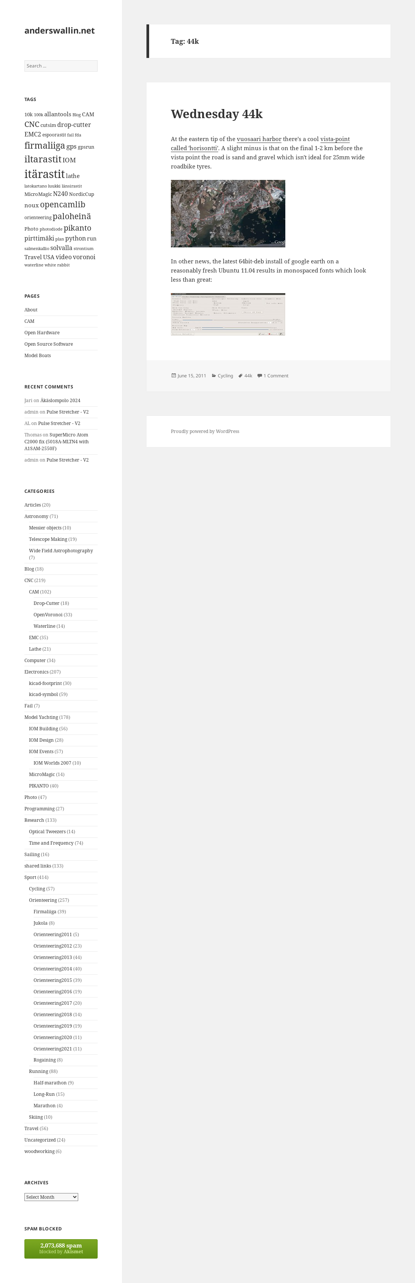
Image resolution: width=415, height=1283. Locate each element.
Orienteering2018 (53, 1014)
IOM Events (41, 751)
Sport (30, 877)
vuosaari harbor (259, 139)
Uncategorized (40, 1140)
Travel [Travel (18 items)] (33, 257)
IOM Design (41, 740)
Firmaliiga (45, 911)
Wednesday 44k (217, 114)
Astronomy (36, 516)
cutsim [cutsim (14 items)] (48, 125)
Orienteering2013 (53, 957)
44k (248, 375)
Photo (30, 797)
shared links (37, 866)
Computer (35, 660)
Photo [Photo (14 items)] (31, 228)
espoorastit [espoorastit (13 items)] (54, 135)
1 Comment (276, 375)
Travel (31, 1128)
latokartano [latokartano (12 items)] (35, 186)
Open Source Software (48, 344)
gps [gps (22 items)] (71, 146)
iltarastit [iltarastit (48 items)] (42, 158)
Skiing (36, 1117)
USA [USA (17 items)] (49, 257)
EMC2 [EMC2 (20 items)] (32, 134)
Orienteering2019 (53, 1026)
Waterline (44, 626)
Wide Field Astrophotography (61, 550)
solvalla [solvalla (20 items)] (61, 248)
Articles (32, 505)
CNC (28, 580)
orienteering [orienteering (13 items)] (37, 217)
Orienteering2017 (53, 1003)
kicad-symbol (43, 694)
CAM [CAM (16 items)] (88, 114)
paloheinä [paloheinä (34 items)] (72, 216)
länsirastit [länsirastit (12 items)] (72, 186)
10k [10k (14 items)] (28, 114)
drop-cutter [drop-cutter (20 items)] (74, 124)
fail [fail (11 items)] (70, 135)
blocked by (61, 1248)
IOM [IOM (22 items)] (69, 160)
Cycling (37, 888)
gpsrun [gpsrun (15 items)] (86, 146)
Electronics (36, 672)
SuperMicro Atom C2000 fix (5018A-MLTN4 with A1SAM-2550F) (56, 441)
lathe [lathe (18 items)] (73, 176)
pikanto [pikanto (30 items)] (78, 228)
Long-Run (44, 1094)
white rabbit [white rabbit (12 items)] (57, 265)
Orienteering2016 (53, 991)
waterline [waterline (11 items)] (33, 265)
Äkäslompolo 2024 (60, 400)
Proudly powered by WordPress (205, 431)
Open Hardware (42, 332)
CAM (29, 321)
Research (34, 820)
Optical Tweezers (47, 831)
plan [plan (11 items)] (59, 239)
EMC (34, 637)
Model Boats (37, 355)
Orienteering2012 (53, 946)
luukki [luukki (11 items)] (54, 186)
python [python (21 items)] (75, 238)
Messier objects (45, 527)
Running (38, 1071)
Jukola (41, 923)
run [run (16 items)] (92, 238)
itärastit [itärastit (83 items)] (44, 173)
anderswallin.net (59, 30)
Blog (29, 569)
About (30, 309)
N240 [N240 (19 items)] (60, 193)
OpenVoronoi (48, 614)
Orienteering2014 (53, 968)
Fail (28, 705)
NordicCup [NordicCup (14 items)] (81, 194)
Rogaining (45, 1060)
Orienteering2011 (53, 934)
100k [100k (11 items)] (38, 114)
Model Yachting (41, 717)
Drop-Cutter (47, 603)
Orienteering (43, 900)
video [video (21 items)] (64, 256)
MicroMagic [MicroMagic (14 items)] (38, 194)
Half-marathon (50, 1082)
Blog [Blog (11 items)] (76, 114)
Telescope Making (48, 539)
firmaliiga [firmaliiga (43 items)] (44, 145)
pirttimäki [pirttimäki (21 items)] (39, 238)
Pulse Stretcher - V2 (68, 412)
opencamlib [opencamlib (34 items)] (62, 204)
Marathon (45, 1105)
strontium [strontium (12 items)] (83, 248)
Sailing (32, 854)
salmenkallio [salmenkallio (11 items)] (36, 248)
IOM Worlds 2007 (52, 763)
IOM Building (43, 728)
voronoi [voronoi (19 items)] (84, 257)
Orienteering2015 (53, 980)
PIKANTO (39, 786)
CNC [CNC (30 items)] (31, 124)
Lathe (35, 649)
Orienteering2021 (53, 1049)
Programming (39, 808)
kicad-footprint (45, 683)
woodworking (39, 1151)
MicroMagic (42, 774)
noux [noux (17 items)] (31, 205)
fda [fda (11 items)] (78, 135)
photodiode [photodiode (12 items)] (51, 229)
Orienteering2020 (53, 1037)
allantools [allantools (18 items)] (57, 114)
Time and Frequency (51, 843)
